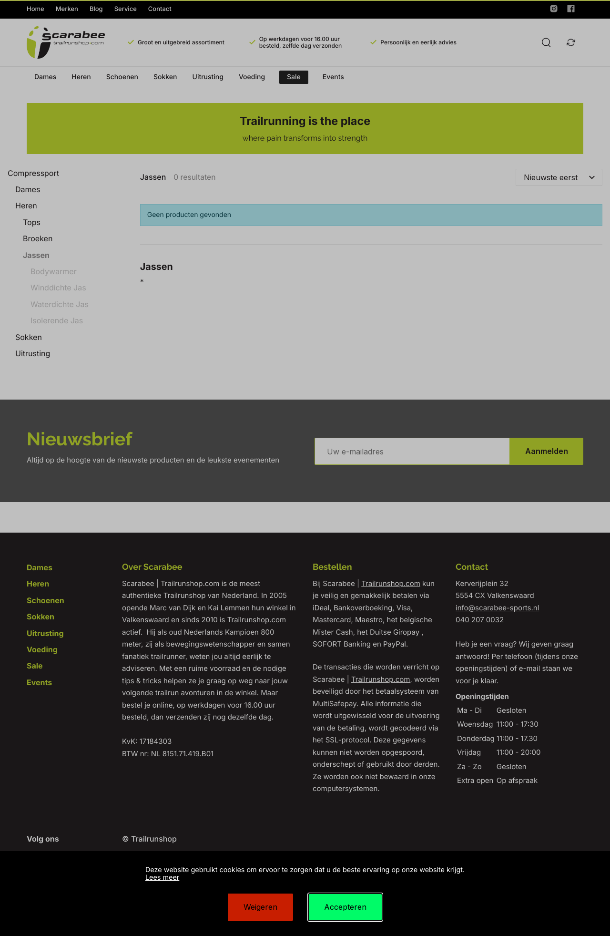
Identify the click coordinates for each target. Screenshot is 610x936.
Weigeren (260, 907)
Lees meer (162, 878)
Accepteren (345, 907)
